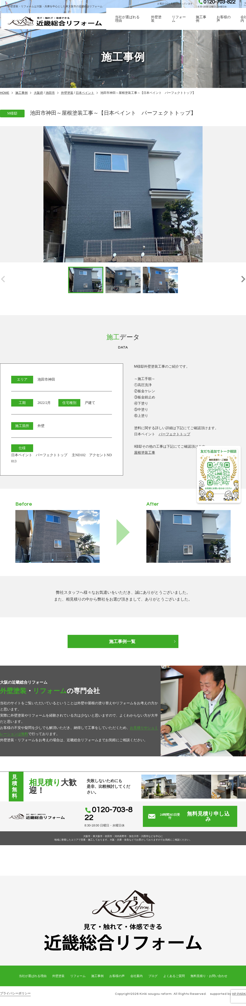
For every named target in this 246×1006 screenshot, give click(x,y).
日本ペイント (85, 92)
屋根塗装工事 (144, 452)
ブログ (153, 975)
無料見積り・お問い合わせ (208, 975)
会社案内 (136, 975)
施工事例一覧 (123, 641)
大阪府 (38, 92)
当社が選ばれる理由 (134, 21)
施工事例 (205, 21)
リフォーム (184, 21)
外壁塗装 (162, 21)
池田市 (50, 92)
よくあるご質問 (174, 975)
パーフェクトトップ (174, 434)
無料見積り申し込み (193, 816)
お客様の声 (227, 21)
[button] (243, 280)
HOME (4, 92)
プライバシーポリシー (15, 993)
